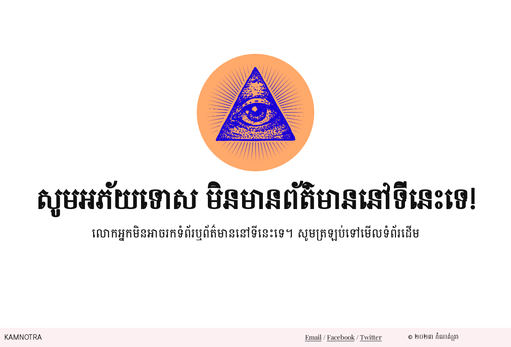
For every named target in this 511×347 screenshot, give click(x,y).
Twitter (371, 337)
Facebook (341, 337)
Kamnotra (23, 337)
